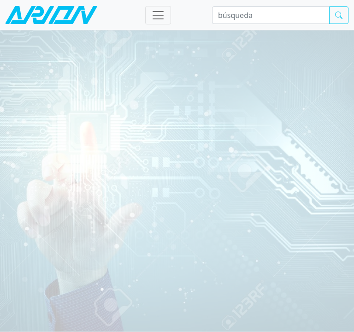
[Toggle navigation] (158, 15)
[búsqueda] (271, 15)
